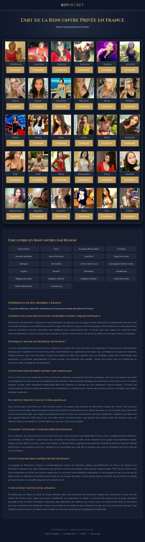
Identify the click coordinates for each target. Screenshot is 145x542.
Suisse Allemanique (23, 286)
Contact (83, 534)
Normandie (56, 264)
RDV (72, 5)
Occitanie (121, 249)
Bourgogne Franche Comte (121, 264)
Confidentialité (69, 534)
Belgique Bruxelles (24, 278)
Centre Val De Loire (88, 264)
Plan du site (95, 534)
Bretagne (24, 264)
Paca (56, 249)
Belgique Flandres (89, 278)
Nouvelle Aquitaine (23, 256)
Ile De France (23, 249)
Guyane (23, 271)
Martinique (88, 271)
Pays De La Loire (121, 256)
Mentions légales (52, 534)
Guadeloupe (121, 271)
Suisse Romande (121, 278)
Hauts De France (56, 256)
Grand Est (88, 256)
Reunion (56, 271)
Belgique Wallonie (56, 278)
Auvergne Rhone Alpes (89, 249)
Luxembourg (56, 286)
